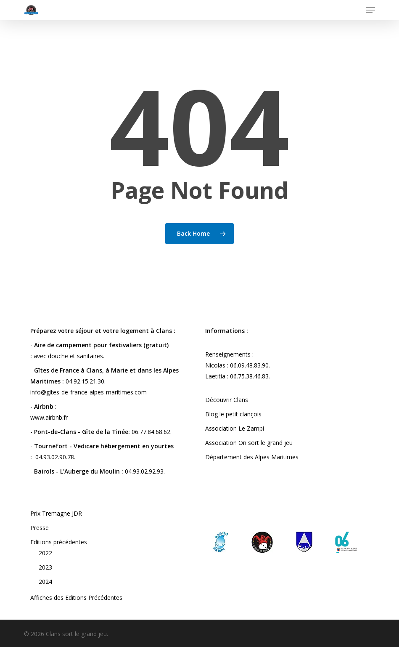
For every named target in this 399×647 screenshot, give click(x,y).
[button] (370, 10)
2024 (45, 582)
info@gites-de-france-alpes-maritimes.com (88, 392)
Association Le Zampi (234, 428)
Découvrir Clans (226, 400)
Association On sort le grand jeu (249, 443)
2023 (45, 567)
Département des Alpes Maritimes (252, 457)
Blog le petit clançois (233, 414)
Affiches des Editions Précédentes (76, 598)
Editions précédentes (58, 542)
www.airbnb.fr (49, 417)
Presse (39, 528)
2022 (45, 553)
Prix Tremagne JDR (56, 513)
